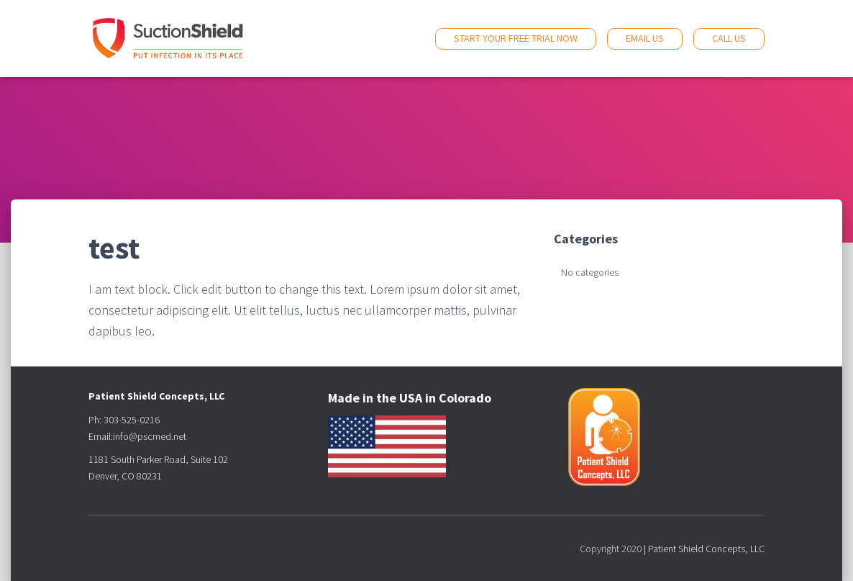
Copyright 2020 (611, 548)
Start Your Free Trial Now (516, 38)
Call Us (729, 38)
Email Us (645, 38)
